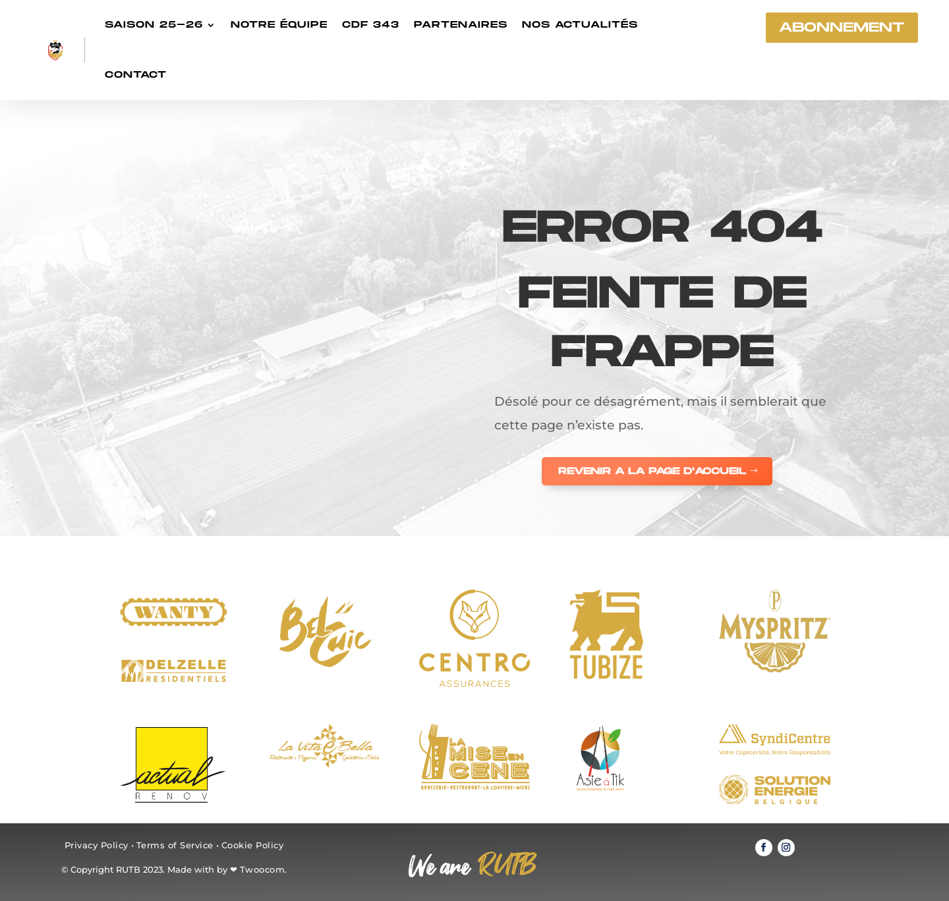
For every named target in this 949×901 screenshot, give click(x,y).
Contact (136, 74)
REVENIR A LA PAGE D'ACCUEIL (652, 471)
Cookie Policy (252, 845)
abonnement (842, 28)
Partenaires (460, 24)
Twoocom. (263, 869)
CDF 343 (370, 24)
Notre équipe (279, 24)
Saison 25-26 (154, 24)
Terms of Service (175, 845)
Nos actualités (580, 24)
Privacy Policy (97, 845)
